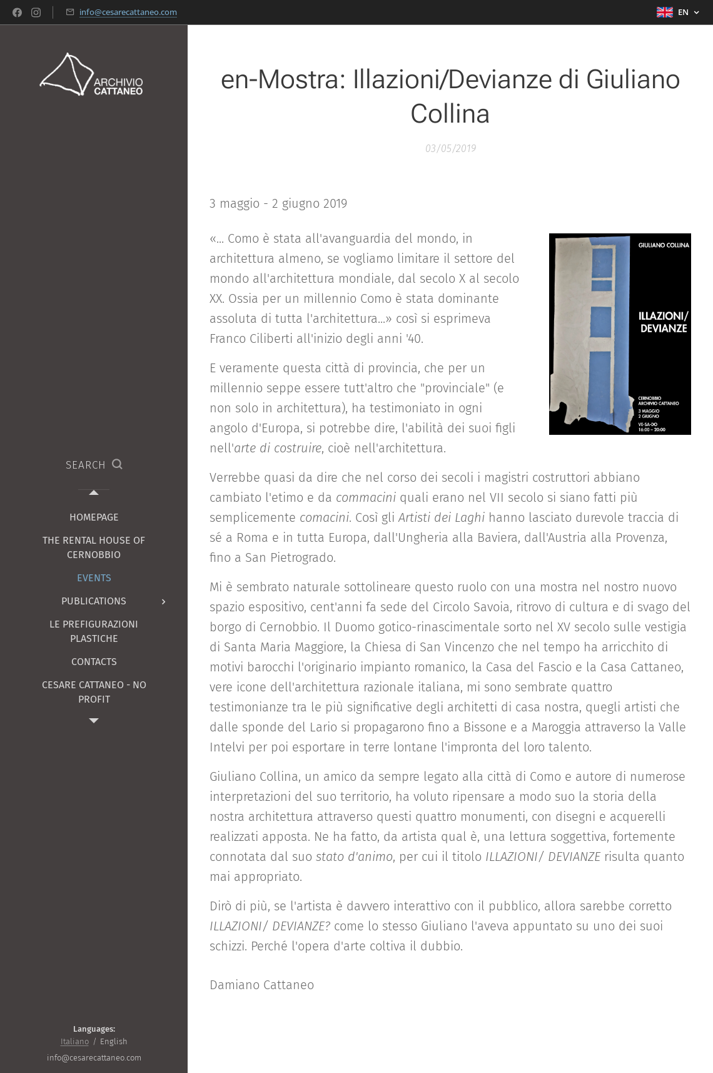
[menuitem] (94, 517)
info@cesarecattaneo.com (128, 12)
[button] (93, 465)
